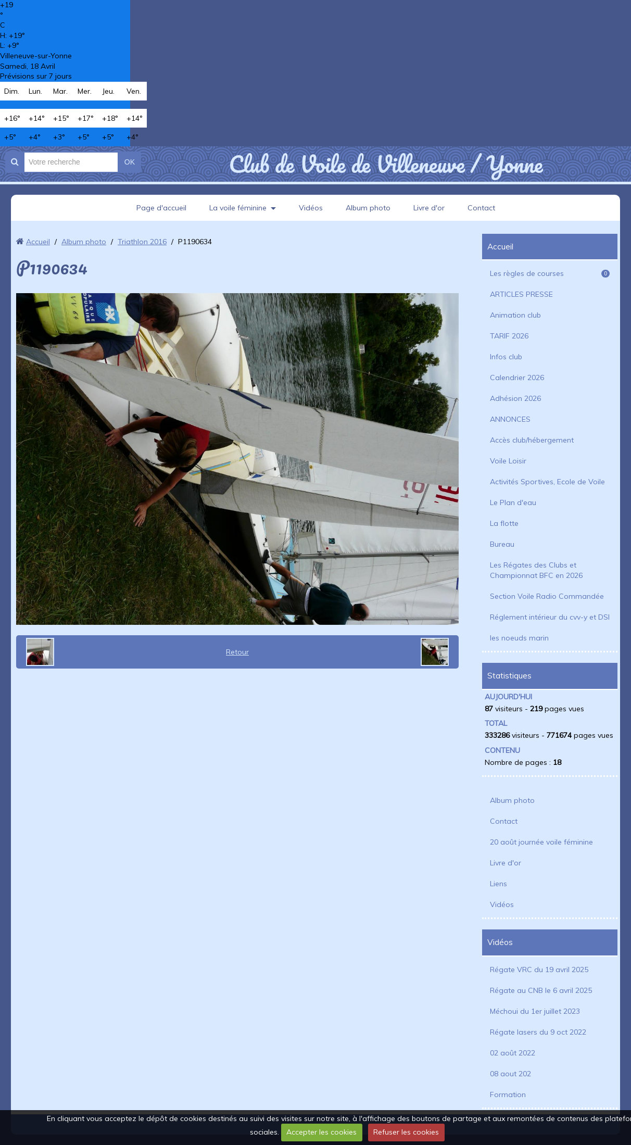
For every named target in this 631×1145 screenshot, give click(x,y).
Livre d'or (429, 207)
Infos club (506, 356)
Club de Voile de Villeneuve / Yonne (385, 164)
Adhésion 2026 (515, 398)
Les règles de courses (550, 273)
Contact (481, 207)
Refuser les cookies (406, 1132)
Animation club (515, 315)
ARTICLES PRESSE (521, 294)
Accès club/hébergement (532, 440)
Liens (498, 883)
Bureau (502, 544)
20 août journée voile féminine (541, 842)
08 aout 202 (510, 1073)
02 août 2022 (512, 1053)
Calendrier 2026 (517, 377)
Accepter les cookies (321, 1132)
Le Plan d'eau (513, 502)
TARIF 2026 (509, 336)
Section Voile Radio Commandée (547, 596)
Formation (508, 1094)
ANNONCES (510, 419)
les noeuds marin (519, 638)
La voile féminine (238, 207)
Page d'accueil (161, 207)
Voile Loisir (508, 460)
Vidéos (311, 207)
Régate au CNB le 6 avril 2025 (541, 990)
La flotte (504, 523)
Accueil (38, 241)
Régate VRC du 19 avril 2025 (539, 969)
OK (129, 162)
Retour (237, 652)
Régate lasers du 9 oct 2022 (538, 1032)
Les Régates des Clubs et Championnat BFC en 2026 (536, 570)
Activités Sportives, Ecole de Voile (547, 481)
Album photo (368, 207)
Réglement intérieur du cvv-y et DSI (550, 617)
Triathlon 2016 (142, 241)
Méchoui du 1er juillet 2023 (535, 1011)
